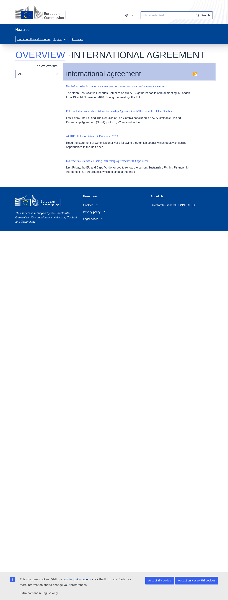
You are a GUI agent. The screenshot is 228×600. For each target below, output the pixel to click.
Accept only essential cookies (196, 580)
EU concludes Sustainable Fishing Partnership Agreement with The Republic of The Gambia (119, 111)
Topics (57, 39)
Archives (77, 39)
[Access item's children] (66, 39)
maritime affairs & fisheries (33, 39)
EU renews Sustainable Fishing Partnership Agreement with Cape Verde (107, 160)
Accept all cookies (159, 580)
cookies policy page (75, 579)
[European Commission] (44, 13)
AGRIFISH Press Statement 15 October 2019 (92, 136)
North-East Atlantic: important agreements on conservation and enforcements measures (116, 86)
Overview (40, 55)
